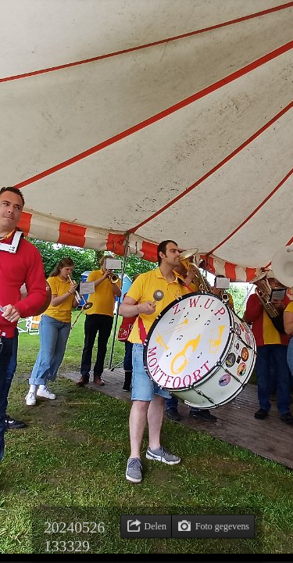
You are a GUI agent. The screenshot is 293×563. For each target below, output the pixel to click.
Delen (155, 526)
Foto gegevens (222, 526)
